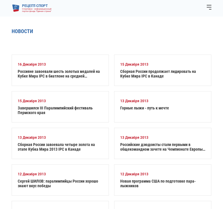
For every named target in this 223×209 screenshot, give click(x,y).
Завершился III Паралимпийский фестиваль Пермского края (55, 110)
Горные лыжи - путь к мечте (144, 108)
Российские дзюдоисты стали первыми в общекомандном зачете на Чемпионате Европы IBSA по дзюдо (161, 147)
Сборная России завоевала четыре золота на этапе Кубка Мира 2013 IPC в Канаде (56, 147)
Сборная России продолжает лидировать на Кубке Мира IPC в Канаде (158, 73)
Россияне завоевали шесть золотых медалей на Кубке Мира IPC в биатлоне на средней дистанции (59, 73)
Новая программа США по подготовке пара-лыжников (158, 183)
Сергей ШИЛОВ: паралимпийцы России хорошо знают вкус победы (58, 183)
